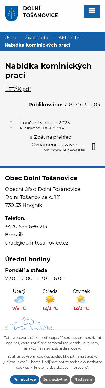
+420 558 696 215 (26, 226)
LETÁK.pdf (18, 89)
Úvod (10, 37)
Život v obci (37, 37)
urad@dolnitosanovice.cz (36, 243)
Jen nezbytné (55, 379)
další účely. (72, 348)
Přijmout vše (24, 379)
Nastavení (83, 379)
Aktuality (69, 37)
